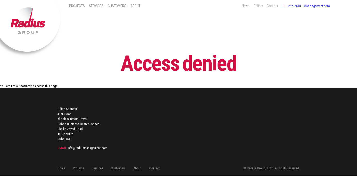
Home (61, 168)
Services (96, 6)
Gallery (258, 6)
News (246, 6)
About (135, 6)
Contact (272, 6)
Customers (117, 6)
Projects (77, 6)
